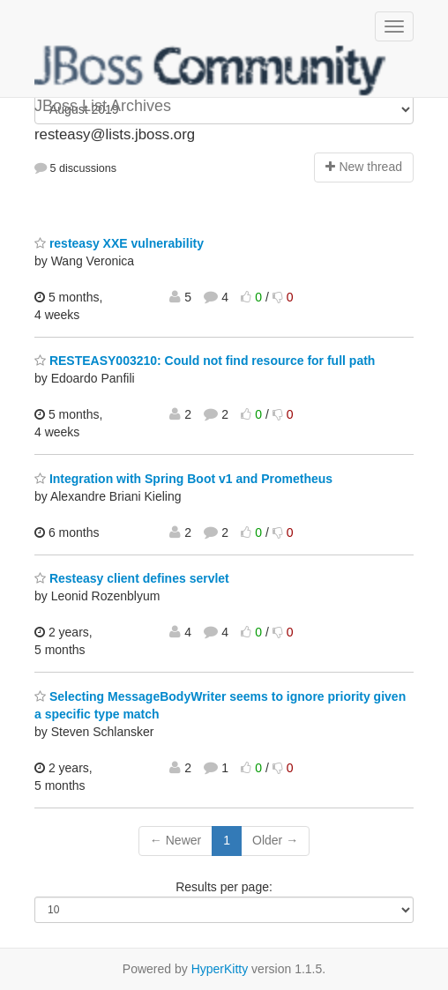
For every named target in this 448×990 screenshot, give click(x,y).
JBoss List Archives (210, 70)
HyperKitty (220, 969)
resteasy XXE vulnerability (119, 243)
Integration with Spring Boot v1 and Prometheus (183, 479)
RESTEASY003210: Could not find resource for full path (204, 361)
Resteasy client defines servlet (131, 578)
